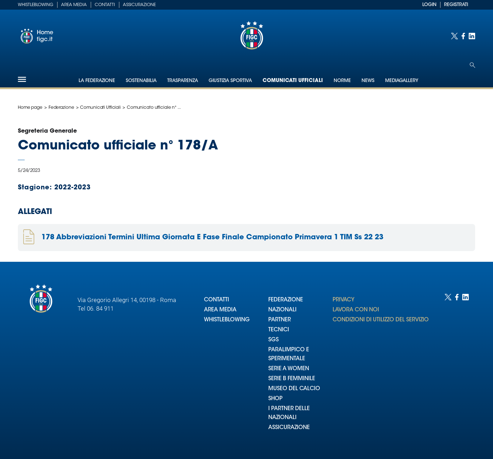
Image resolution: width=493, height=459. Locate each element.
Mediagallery (401, 80)
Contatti (105, 5)
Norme (342, 80)
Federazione (61, 108)
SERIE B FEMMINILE (291, 379)
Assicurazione (139, 5)
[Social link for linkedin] (472, 36)
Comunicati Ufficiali (293, 80)
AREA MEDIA (220, 310)
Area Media (74, 5)
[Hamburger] (22, 79)
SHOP (275, 399)
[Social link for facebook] (463, 36)
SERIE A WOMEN (288, 369)
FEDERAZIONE (285, 300)
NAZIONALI (282, 310)
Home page (30, 108)
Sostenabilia (141, 80)
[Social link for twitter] (454, 36)
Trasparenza (182, 80)
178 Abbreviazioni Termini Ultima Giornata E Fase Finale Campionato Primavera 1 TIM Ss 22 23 (212, 237)
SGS (273, 340)
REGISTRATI (456, 4)
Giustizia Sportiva (230, 80)
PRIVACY (343, 300)
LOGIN (429, 4)
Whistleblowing (35, 5)
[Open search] (472, 65)
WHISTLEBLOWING (227, 320)
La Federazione (97, 80)
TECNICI (278, 330)
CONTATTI (216, 300)
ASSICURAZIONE (289, 427)
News (368, 80)
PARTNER (279, 320)
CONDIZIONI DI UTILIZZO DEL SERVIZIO (381, 320)
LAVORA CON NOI (356, 310)
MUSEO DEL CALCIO (294, 389)
